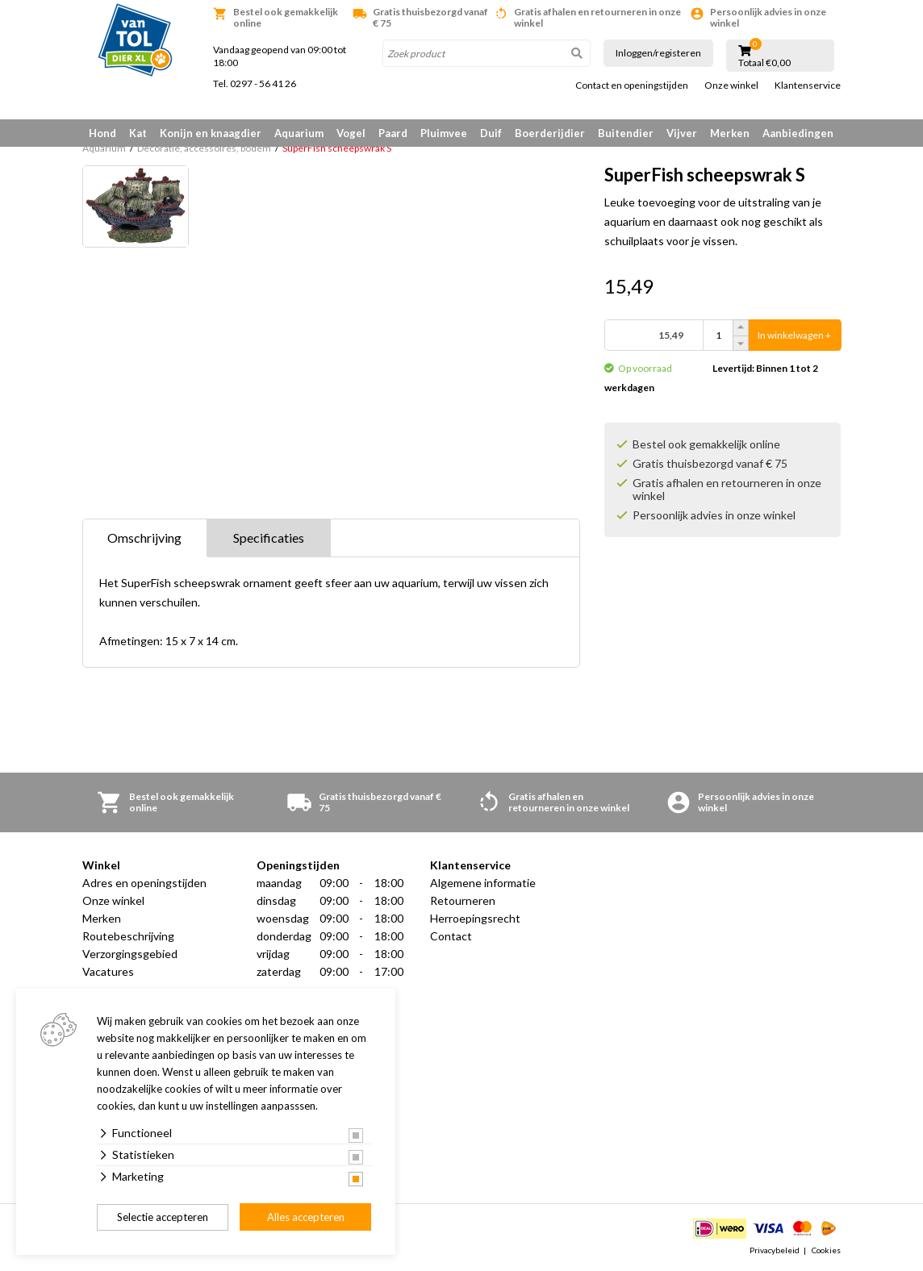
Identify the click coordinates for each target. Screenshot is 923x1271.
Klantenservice (808, 85)
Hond (102, 133)
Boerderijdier (550, 133)
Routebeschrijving (128, 936)
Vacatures (108, 971)
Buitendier (626, 133)
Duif (491, 133)
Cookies (826, 1250)
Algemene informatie (483, 883)
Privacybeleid (775, 1250)
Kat (138, 133)
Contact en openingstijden (631, 85)
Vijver (681, 133)
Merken (730, 133)
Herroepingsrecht (475, 918)
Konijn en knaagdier (210, 133)
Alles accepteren (306, 1217)
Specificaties (268, 537)
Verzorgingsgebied (130, 954)
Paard (392, 133)
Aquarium (299, 133)
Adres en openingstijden (144, 883)
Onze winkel (731, 85)
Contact (451, 936)
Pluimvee (443, 133)
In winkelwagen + (794, 335)
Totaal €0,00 (764, 63)
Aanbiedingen (797, 133)
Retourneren (462, 900)
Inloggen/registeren (658, 53)
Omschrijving (144, 537)
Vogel (350, 133)
